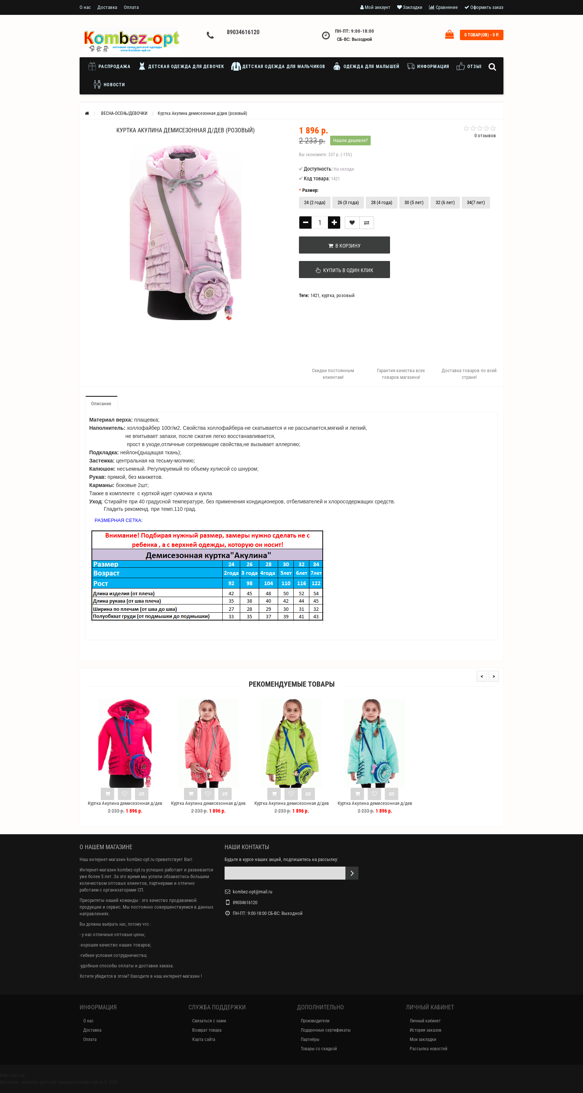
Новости (109, 84)
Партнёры (310, 1039)
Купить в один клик (336, 270)
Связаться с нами (209, 1020)
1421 (314, 295)
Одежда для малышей (365, 66)
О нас (85, 7)
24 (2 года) (314, 202)
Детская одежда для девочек (180, 66)
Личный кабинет (425, 1020)
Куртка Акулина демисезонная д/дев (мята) (375, 806)
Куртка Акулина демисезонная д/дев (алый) (125, 806)
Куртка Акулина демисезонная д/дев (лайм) (291, 806)
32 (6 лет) (445, 202)
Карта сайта (203, 1039)
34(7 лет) (476, 202)
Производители (315, 1020)
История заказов (425, 1030)
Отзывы (471, 66)
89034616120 (243, 32)
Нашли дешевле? (350, 140)
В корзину (337, 246)
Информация (427, 66)
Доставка (107, 7)
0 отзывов (485, 135)
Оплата (131, 7)
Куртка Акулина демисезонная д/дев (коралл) (208, 806)
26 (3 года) (348, 202)
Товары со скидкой (319, 1048)
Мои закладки (423, 1039)
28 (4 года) (381, 202)
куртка (328, 295)
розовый (345, 295)
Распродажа (111, 66)
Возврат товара (207, 1030)
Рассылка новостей (428, 1048)
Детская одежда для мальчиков (278, 66)
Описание (101, 403)
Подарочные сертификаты (326, 1030)
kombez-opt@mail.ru (252, 891)
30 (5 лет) (414, 202)
